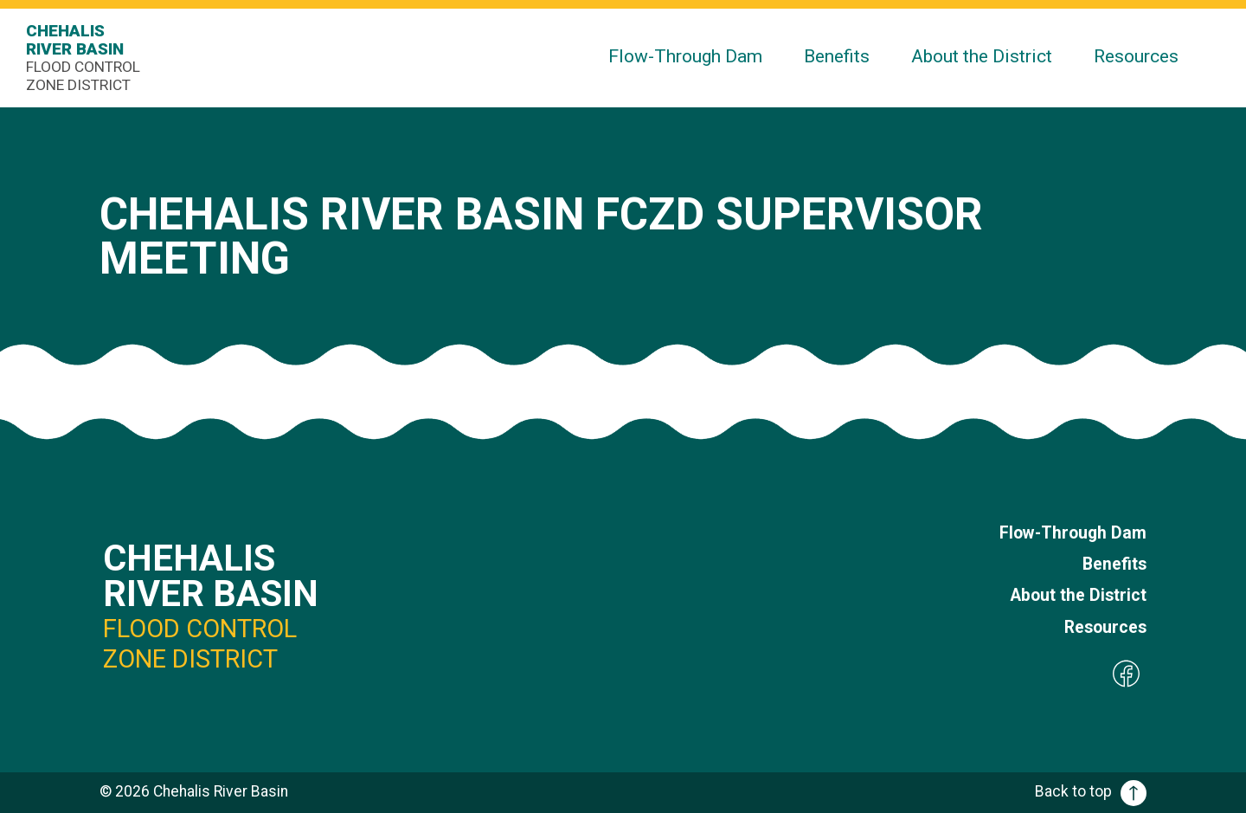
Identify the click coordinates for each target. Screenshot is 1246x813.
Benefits (837, 56)
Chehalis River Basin (86, 57)
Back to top (1090, 791)
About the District (981, 56)
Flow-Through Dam (685, 56)
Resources (1136, 56)
